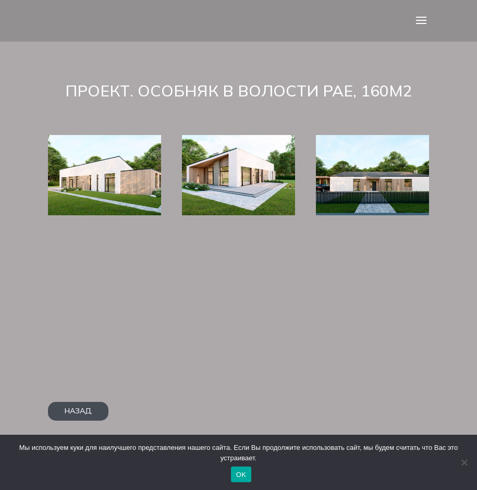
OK (241, 475)
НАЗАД (78, 410)
